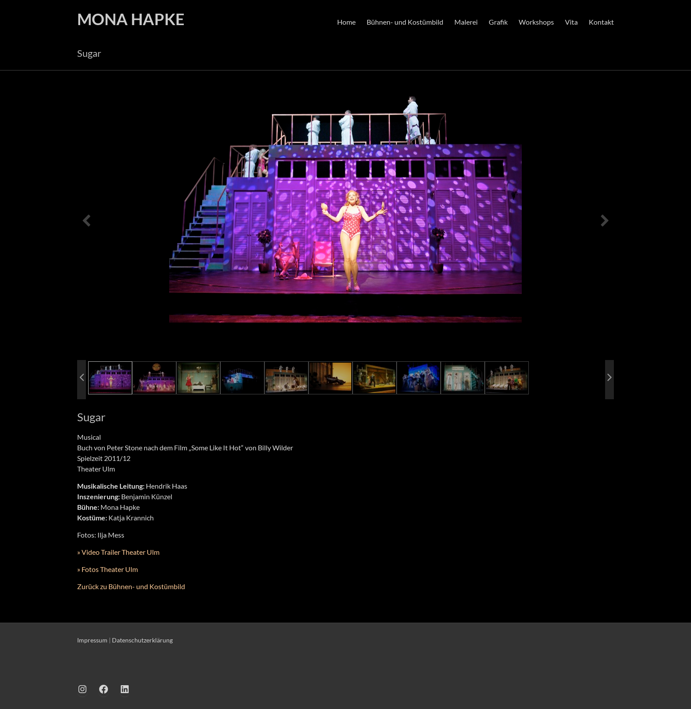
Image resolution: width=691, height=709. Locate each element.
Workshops (536, 22)
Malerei (466, 22)
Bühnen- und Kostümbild (405, 22)
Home (346, 22)
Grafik (498, 22)
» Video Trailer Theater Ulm (118, 552)
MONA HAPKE (131, 19)
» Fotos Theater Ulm (107, 569)
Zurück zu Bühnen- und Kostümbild (131, 586)
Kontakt (601, 22)
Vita (571, 22)
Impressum (92, 640)
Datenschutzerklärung (142, 640)
